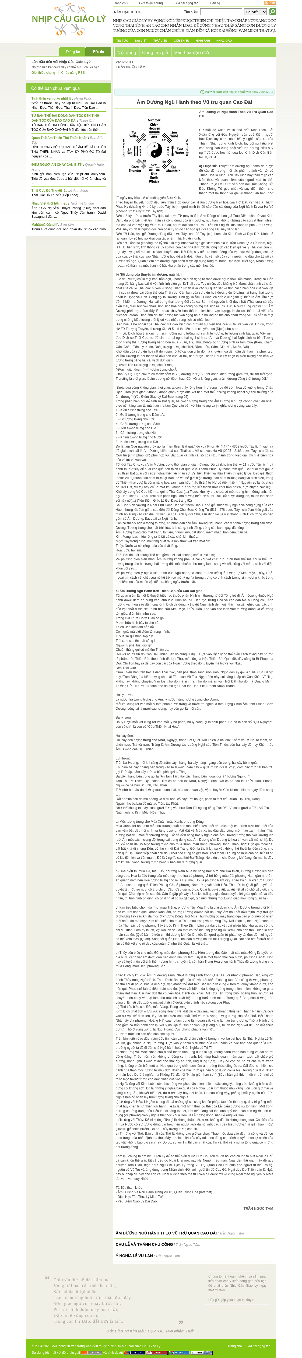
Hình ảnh (203, 40)
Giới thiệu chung (151, 3)
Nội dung (126, 52)
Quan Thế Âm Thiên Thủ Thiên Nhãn (59, 138)
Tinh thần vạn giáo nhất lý (51, 98)
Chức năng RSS (73, 73)
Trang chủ (120, 3)
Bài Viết (141, 40)
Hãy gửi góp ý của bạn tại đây (229, 1300)
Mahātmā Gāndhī (44, 225)
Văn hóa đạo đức (192, 52)
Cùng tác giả (155, 52)
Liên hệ (215, 3)
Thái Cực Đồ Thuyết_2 (48, 190)
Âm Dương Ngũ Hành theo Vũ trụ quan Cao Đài (166, 1233)
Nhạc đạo (224, 40)
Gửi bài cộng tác (186, 3)
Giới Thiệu (181, 40)
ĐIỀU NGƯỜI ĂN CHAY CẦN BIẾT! (56, 165)
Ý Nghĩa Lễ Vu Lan (134, 1256)
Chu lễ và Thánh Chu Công (144, 1244)
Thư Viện (160, 40)
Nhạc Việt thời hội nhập (49, 203)
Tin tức (122, 40)
